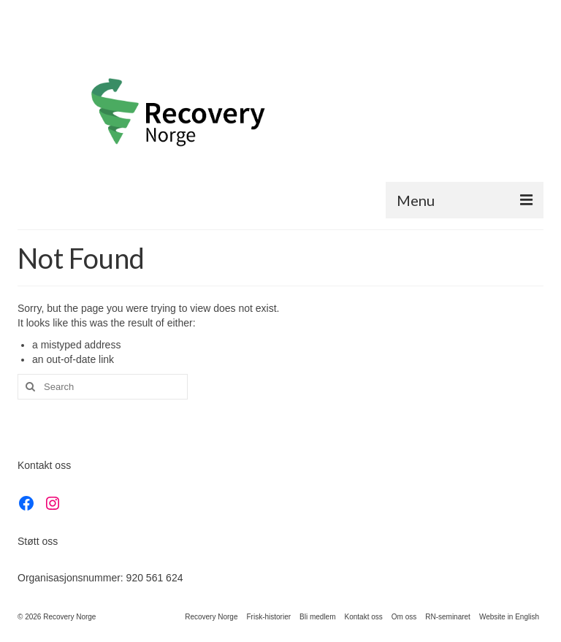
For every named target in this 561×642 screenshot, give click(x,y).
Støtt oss (38, 541)
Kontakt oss (44, 465)
